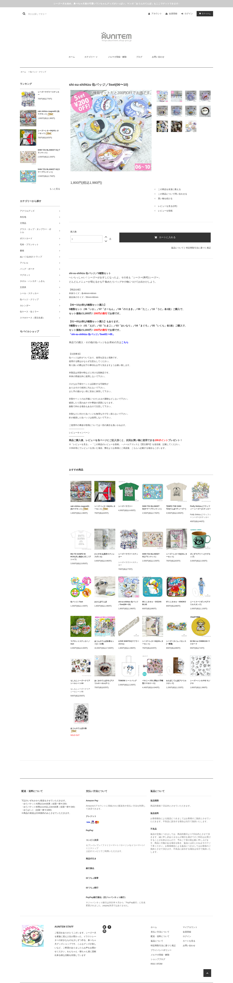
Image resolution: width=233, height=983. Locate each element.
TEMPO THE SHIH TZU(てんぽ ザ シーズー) (176, 507)
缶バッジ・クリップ (38, 72)
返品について (177, 248)
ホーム (72, 57)
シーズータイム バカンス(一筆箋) (176, 642)
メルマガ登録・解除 (117, 57)
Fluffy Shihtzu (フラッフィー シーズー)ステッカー (200, 507)
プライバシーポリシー (161, 950)
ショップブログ (158, 959)
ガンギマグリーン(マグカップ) (200, 555)
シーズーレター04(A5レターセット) (48, 132)
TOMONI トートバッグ (127, 681)
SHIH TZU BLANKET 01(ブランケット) (49, 151)
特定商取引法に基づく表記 (198, 248)
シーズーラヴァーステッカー (48, 93)
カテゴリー (91, 57)
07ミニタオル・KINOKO (176, 602)
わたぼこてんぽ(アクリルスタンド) (176, 682)
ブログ (139, 57)
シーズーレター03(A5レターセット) (176, 555)
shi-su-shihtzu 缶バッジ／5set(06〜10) (128, 603)
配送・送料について (160, 936)
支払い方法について (160, 932)
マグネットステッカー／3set (80, 642)
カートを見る (189, 941)
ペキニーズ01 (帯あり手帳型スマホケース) (152, 682)
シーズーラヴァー (125, 506)
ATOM (159, 964)
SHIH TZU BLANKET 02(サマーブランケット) (49, 170)
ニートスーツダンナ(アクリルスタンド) (200, 603)
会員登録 (173, 13)
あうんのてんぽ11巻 (78, 729)
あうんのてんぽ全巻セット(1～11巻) (104, 642)
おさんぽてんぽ (100, 602)
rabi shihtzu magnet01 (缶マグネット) (48, 112)
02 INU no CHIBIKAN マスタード (200, 642)
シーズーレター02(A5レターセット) (152, 642)
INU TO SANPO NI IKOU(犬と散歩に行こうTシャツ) (80, 556)
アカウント (156, 13)
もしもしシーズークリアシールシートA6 (80, 682)
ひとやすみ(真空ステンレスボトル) (104, 555)
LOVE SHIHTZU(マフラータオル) (128, 642)
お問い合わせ (158, 57)
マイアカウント (190, 927)
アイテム (204, 13)
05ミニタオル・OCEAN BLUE (151, 603)
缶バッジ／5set (76, 602)
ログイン (189, 13)
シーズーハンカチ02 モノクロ (200, 682)
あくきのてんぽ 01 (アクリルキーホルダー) (104, 682)
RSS (153, 964)
